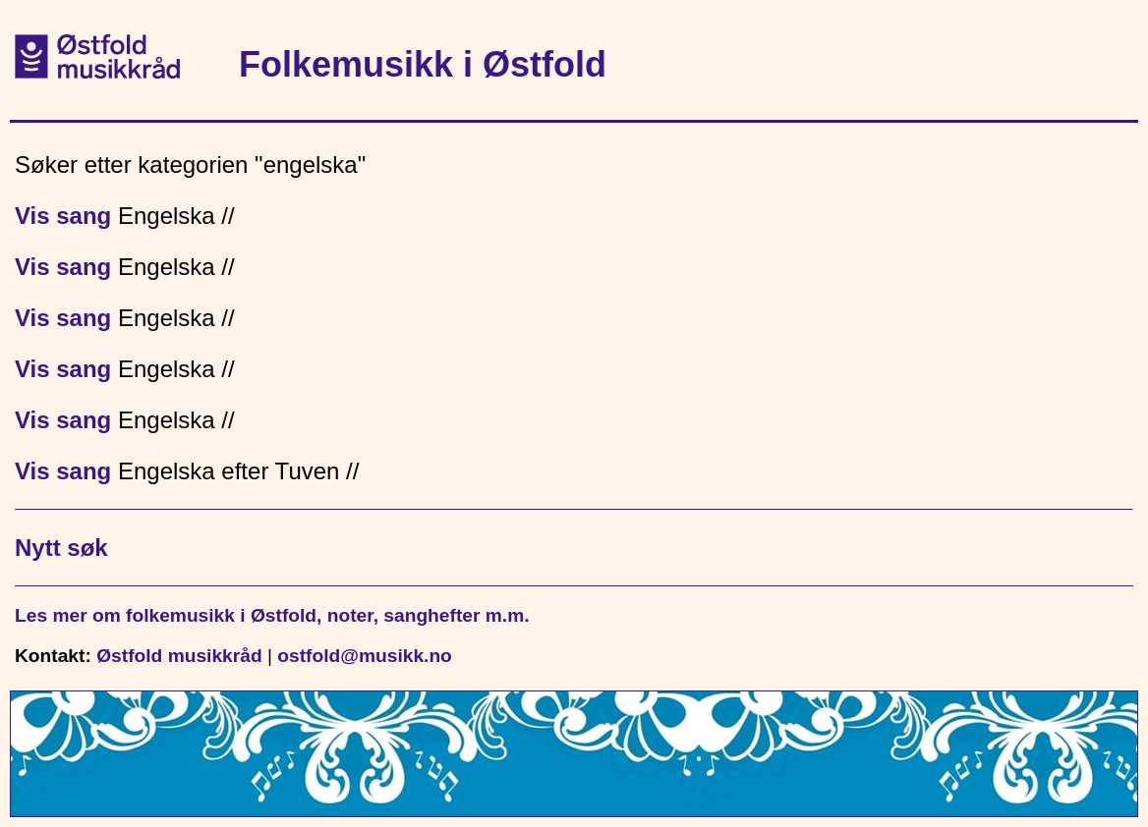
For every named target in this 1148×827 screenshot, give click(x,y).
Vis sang (63, 215)
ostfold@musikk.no (364, 655)
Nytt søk (61, 547)
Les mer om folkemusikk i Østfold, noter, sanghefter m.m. (272, 615)
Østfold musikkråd (178, 655)
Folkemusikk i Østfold (422, 64)
